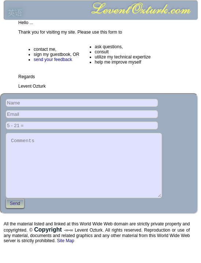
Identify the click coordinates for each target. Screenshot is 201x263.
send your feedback (53, 59)
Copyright (49, 240)
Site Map (65, 251)
